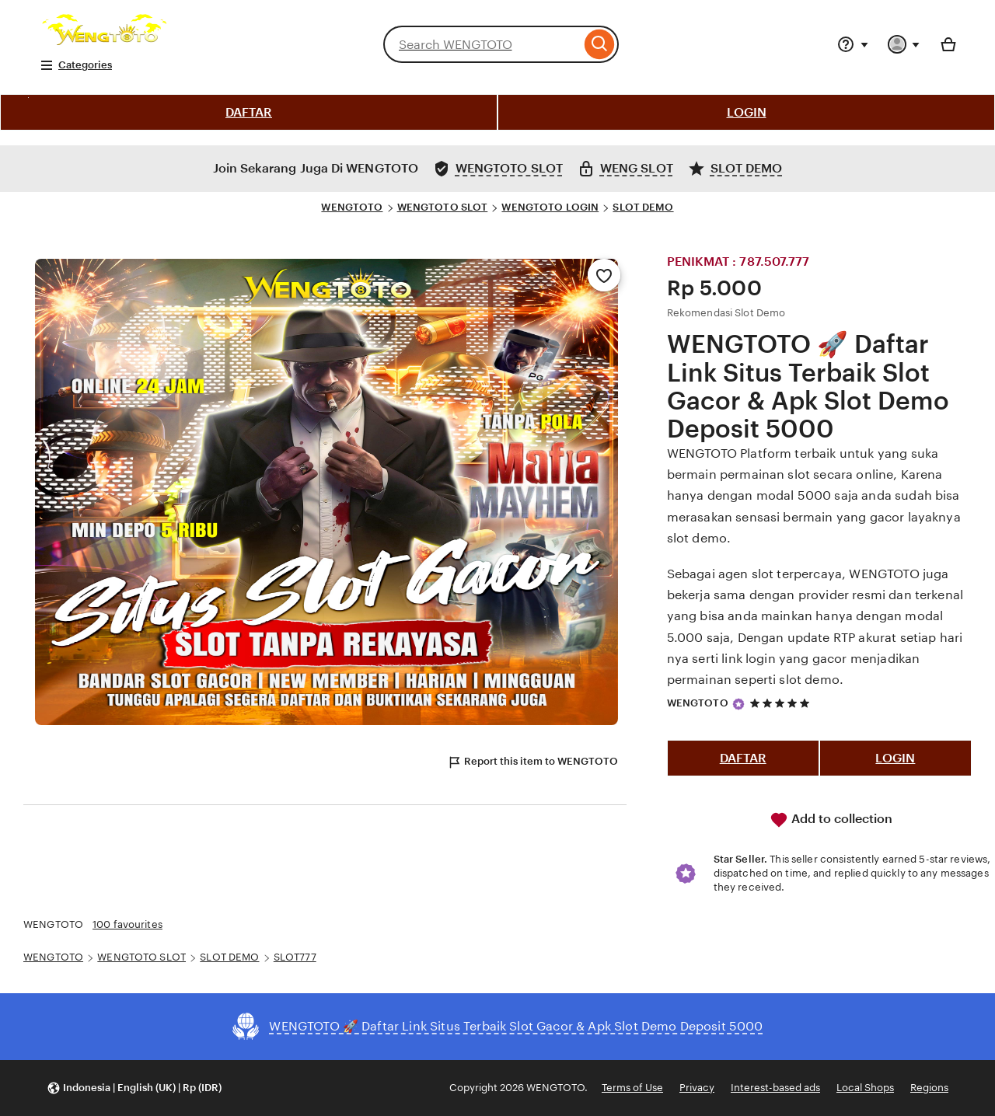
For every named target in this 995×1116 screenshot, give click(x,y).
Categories (76, 65)
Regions (929, 1087)
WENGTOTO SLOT (442, 207)
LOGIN (746, 112)
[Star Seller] (738, 704)
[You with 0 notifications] (904, 44)
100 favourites (127, 924)
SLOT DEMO (643, 207)
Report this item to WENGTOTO (532, 762)
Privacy (696, 1087)
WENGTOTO (351, 207)
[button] (134, 1088)
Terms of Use (632, 1087)
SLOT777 (295, 957)
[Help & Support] (852, 44)
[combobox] (482, 44)
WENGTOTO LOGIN (550, 207)
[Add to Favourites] (604, 275)
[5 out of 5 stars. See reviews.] (782, 703)
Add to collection (831, 820)
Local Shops (865, 1087)
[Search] (600, 44)
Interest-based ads (775, 1087)
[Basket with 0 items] (948, 44)
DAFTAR (248, 112)
